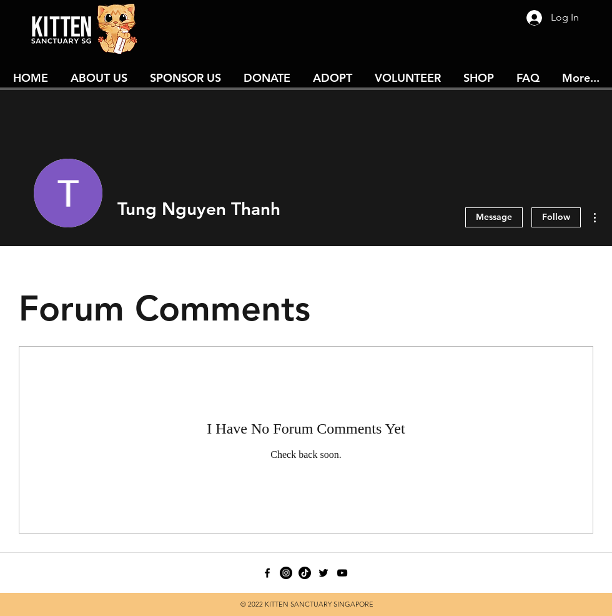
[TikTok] (305, 573)
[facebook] (267, 573)
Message (494, 216)
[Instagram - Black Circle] (286, 573)
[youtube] (342, 573)
